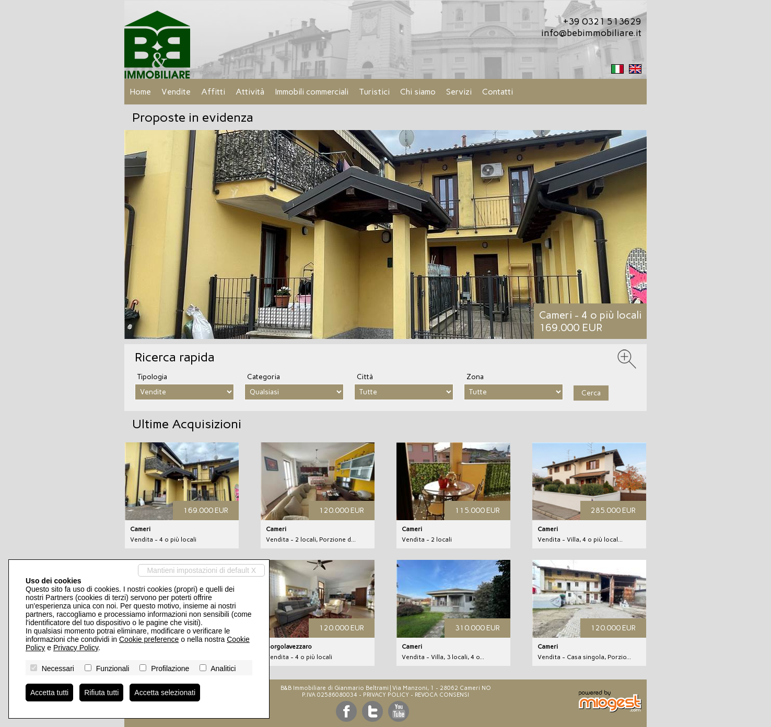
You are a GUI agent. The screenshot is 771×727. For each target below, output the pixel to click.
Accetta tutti (49, 692)
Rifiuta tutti (101, 692)
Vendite (176, 92)
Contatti (497, 92)
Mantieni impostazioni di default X (201, 570)
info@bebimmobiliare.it (591, 33)
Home (140, 92)
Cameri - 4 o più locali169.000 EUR (590, 321)
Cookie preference (149, 639)
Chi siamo (418, 92)
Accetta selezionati (164, 692)
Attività (250, 92)
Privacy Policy (386, 694)
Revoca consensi (442, 694)
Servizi (459, 92)
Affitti (213, 92)
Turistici (374, 92)
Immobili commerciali (311, 92)
